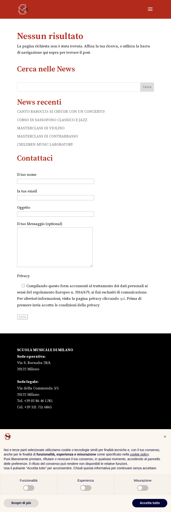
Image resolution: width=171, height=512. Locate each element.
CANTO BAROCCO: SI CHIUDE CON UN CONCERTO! (61, 111)
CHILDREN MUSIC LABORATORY (45, 144)
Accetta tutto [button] (150, 503)
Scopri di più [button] (21, 503)
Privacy (23, 276)
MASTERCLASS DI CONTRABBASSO (47, 136)
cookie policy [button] (139, 454)
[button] (165, 436)
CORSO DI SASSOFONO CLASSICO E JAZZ (52, 120)
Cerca (147, 87)
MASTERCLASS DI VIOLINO (40, 128)
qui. (123, 298)
